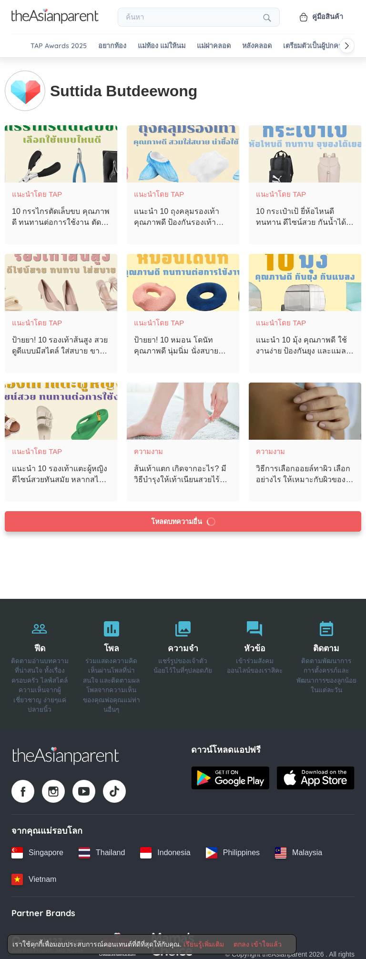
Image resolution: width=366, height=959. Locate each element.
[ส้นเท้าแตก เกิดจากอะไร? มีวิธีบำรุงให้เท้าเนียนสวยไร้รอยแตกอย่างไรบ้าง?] (183, 406)
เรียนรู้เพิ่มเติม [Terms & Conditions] (203, 944)
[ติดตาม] (326, 659)
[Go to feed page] (55, 21)
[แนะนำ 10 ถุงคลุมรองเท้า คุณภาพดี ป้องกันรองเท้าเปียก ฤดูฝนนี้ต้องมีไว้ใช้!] (183, 149)
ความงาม (148, 446)
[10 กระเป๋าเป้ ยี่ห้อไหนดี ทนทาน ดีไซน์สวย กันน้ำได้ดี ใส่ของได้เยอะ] (305, 149)
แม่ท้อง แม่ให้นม (161, 46)
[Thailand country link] (102, 847)
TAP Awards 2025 (58, 46)
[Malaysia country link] (298, 847)
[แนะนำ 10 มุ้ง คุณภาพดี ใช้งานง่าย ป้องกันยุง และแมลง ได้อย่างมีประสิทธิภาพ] (305, 277)
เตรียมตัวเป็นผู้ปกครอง (316, 46)
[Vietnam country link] (33, 874)
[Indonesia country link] (165, 847)
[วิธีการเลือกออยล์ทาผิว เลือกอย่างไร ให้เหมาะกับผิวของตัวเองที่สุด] (305, 406)
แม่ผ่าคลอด (214, 46)
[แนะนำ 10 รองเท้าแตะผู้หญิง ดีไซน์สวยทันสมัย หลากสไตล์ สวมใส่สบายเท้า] (61, 406)
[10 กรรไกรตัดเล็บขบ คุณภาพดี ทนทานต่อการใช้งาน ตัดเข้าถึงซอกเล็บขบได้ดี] (61, 149)
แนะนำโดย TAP (37, 189)
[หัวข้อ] (254, 659)
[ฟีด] (40, 659)
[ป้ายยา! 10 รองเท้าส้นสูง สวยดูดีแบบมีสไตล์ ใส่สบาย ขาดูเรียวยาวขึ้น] (61, 277)
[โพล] (111, 659)
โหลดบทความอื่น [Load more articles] (183, 516)
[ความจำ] (183, 659)
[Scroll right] (347, 45)
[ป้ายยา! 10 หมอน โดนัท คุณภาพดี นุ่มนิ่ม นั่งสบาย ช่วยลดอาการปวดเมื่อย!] (183, 277)
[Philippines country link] (233, 847)
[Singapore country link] (37, 847)
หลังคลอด (257, 46)
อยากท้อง (112, 46)
